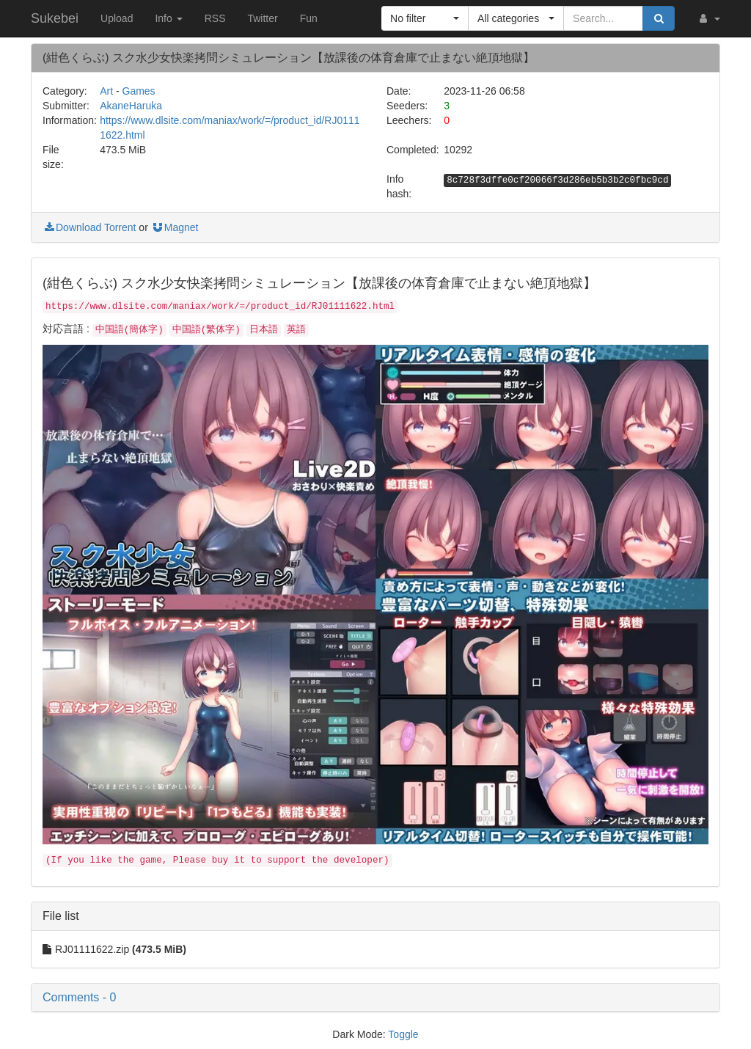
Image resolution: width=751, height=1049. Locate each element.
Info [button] (168, 18)
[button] (708, 18)
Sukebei (54, 18)
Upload (116, 18)
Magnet (175, 227)
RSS (215, 18)
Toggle (403, 1034)
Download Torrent (89, 227)
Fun (309, 18)
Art (106, 91)
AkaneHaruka (131, 106)
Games (138, 91)
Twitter (262, 18)
